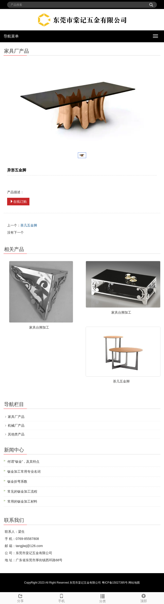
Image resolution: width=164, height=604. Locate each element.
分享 (20, 597)
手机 (61, 597)
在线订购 (18, 201)
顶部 (143, 597)
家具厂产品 (16, 417)
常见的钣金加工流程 (22, 491)
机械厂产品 (16, 425)
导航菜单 (11, 36)
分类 (103, 598)
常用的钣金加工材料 (22, 501)
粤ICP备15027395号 (115, 582)
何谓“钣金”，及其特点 (23, 461)
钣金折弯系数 (17, 481)
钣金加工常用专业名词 (24, 471)
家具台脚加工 (39, 327)
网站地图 (134, 582)
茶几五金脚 (28, 225)
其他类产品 (16, 434)
